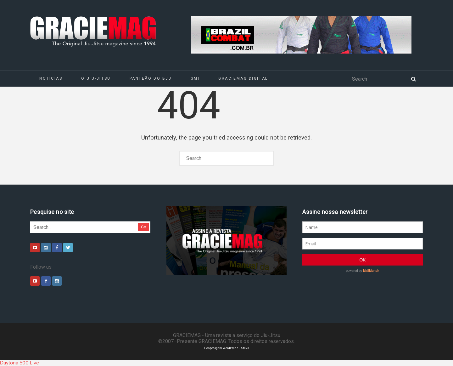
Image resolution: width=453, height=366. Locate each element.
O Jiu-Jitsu (95, 78)
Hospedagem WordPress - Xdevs (226, 348)
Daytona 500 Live (19, 363)
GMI (195, 78)
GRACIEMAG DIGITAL (243, 78)
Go (143, 227)
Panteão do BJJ (151, 78)
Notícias (50, 78)
